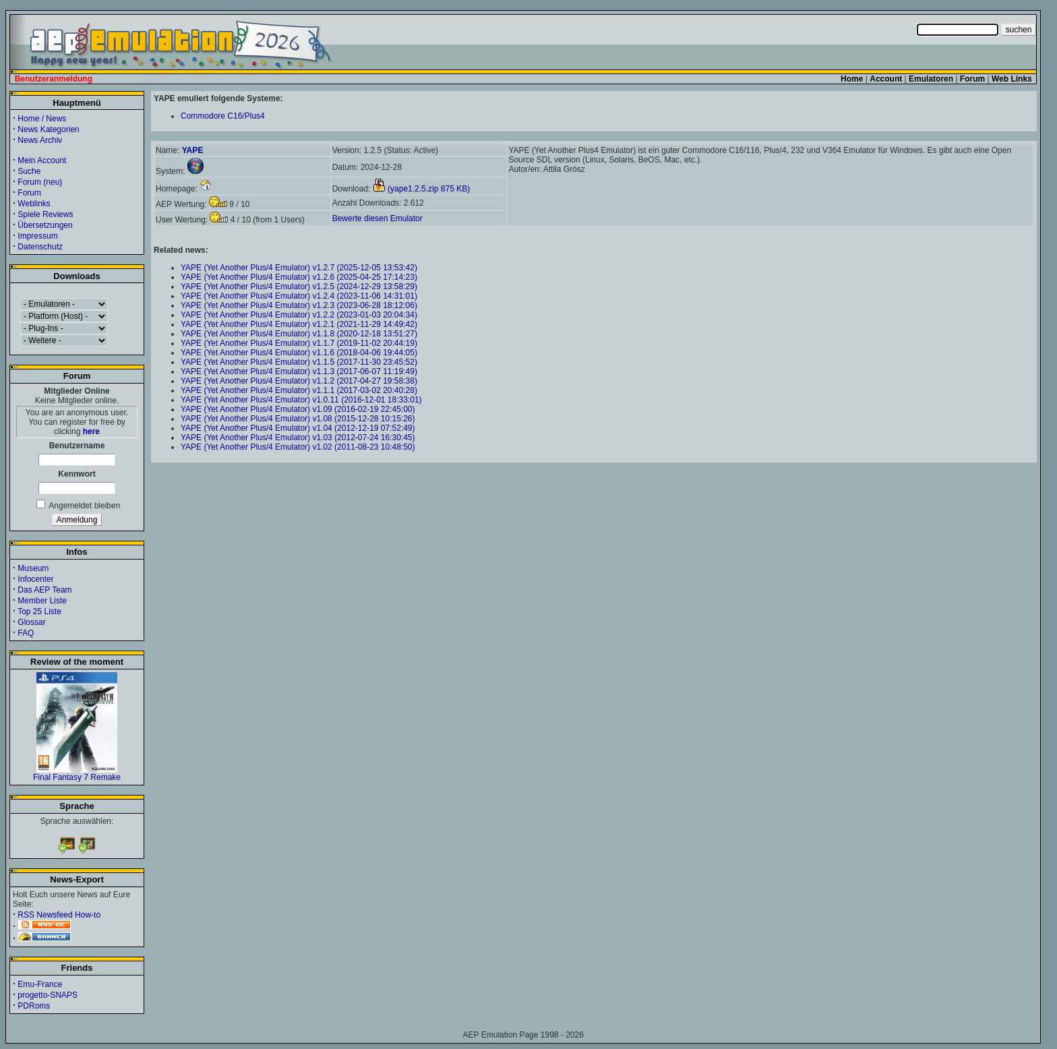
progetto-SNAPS (48, 995)
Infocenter (35, 579)
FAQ (26, 633)
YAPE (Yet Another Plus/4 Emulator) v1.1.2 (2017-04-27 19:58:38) (299, 381)
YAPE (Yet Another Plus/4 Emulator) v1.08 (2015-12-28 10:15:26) (298, 418)
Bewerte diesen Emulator (377, 218)
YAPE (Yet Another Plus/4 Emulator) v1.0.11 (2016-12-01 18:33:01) (301, 399)
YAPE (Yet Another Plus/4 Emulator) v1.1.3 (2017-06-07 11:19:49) (299, 371)
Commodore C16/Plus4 (223, 116)
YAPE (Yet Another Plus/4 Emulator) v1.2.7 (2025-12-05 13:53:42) (299, 267)
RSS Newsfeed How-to (59, 915)
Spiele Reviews (45, 214)
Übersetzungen (45, 225)
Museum (33, 568)
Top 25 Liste (39, 611)
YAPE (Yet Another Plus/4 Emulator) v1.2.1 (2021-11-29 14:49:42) (299, 324)
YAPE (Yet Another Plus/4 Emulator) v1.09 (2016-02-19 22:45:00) (298, 409)
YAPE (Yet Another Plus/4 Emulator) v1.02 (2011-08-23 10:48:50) (298, 447)
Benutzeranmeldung (53, 79)
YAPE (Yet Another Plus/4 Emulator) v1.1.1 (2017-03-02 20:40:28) (299, 390)
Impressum (37, 236)
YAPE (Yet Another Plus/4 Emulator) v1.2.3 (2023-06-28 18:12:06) (299, 305)
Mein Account (42, 160)
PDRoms (34, 1006)
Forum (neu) (40, 182)
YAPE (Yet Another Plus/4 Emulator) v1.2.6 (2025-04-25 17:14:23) (299, 277)
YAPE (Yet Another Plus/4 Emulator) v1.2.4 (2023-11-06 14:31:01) (299, 296)
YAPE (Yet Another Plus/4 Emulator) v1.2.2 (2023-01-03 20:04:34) (299, 315)
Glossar (31, 622)
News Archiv (40, 140)
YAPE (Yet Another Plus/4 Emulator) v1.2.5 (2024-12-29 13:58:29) (299, 286)
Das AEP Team (44, 590)
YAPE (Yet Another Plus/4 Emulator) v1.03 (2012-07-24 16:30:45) (298, 437)
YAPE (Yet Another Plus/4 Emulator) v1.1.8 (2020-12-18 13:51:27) (299, 333)
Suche (29, 171)
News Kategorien (48, 129)
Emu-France (40, 984)
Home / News (42, 118)
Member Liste (42, 600)
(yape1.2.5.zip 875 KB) (421, 188)
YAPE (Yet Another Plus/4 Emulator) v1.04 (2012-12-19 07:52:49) (298, 428)
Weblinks (34, 203)
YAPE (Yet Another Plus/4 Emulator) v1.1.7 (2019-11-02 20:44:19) (299, 343)
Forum (29, 193)
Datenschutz (40, 246)
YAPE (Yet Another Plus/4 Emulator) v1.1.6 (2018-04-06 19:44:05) (299, 352)
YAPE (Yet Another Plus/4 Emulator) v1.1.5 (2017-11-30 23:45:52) (299, 362)
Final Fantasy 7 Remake (77, 773)
